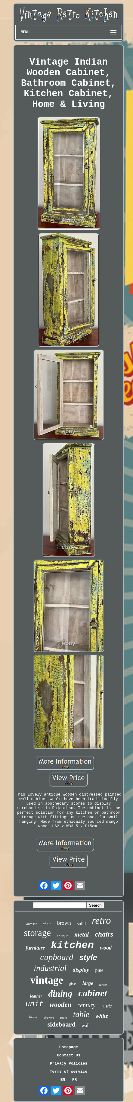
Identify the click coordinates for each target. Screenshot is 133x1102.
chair (47, 923)
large (87, 983)
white (101, 1016)
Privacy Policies (69, 1063)
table (81, 1014)
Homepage (68, 1047)
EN (62, 1080)
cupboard (56, 957)
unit (34, 1004)
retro (101, 920)
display (81, 969)
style (88, 957)
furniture (35, 948)
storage (37, 932)
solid (81, 923)
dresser (31, 924)
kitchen (72, 945)
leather (36, 996)
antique (62, 936)
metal (81, 934)
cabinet (92, 993)
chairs (104, 934)
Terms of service (69, 1071)
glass (72, 984)
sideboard (62, 1024)
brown (64, 923)
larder (103, 984)
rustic (106, 1006)
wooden (61, 1004)
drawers (49, 1017)
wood (106, 948)
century (86, 1005)
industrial (50, 968)
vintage (46, 980)
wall (86, 1025)
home (33, 1016)
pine (99, 970)
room (63, 1017)
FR (74, 1080)
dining (60, 993)
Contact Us (68, 1055)
